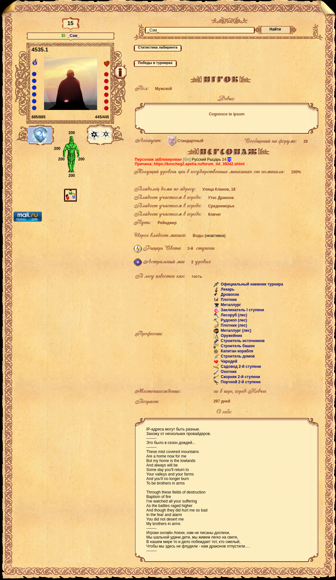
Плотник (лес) (233, 325)
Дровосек (229, 295)
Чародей (228, 361)
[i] (229, 159)
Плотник (228, 300)
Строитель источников (242, 341)
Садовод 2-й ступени (240, 367)
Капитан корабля (236, 351)
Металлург (230, 305)
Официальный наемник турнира (251, 284)
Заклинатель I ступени (242, 310)
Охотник (228, 372)
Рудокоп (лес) (233, 320)
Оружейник (231, 336)
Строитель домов (237, 356)
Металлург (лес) (235, 331)
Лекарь (227, 289)
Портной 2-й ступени (240, 382)
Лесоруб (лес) (233, 315)
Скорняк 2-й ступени (240, 377)
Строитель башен (237, 346)
